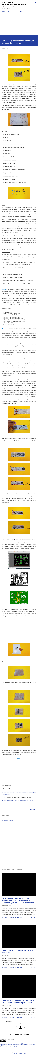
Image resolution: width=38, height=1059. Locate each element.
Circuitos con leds (12, 11)
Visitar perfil (20, 1037)
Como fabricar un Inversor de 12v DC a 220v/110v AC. (17, 951)
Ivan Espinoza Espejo (18, 1043)
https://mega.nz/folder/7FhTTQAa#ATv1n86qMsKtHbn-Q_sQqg (17, 800)
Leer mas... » (33, 917)
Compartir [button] (32, 809)
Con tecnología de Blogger (19, 1053)
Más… (21, 11)
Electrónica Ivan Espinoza (20, 1034)
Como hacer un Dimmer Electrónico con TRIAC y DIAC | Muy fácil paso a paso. (18, 1001)
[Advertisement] (19, 25)
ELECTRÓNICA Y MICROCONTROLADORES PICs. (14, 3)
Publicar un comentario (8, 820)
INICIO (3, 11)
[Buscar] (32, 2)
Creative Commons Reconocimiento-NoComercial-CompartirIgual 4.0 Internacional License (18, 1044)
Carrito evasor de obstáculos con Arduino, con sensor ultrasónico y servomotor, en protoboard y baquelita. (18, 900)
